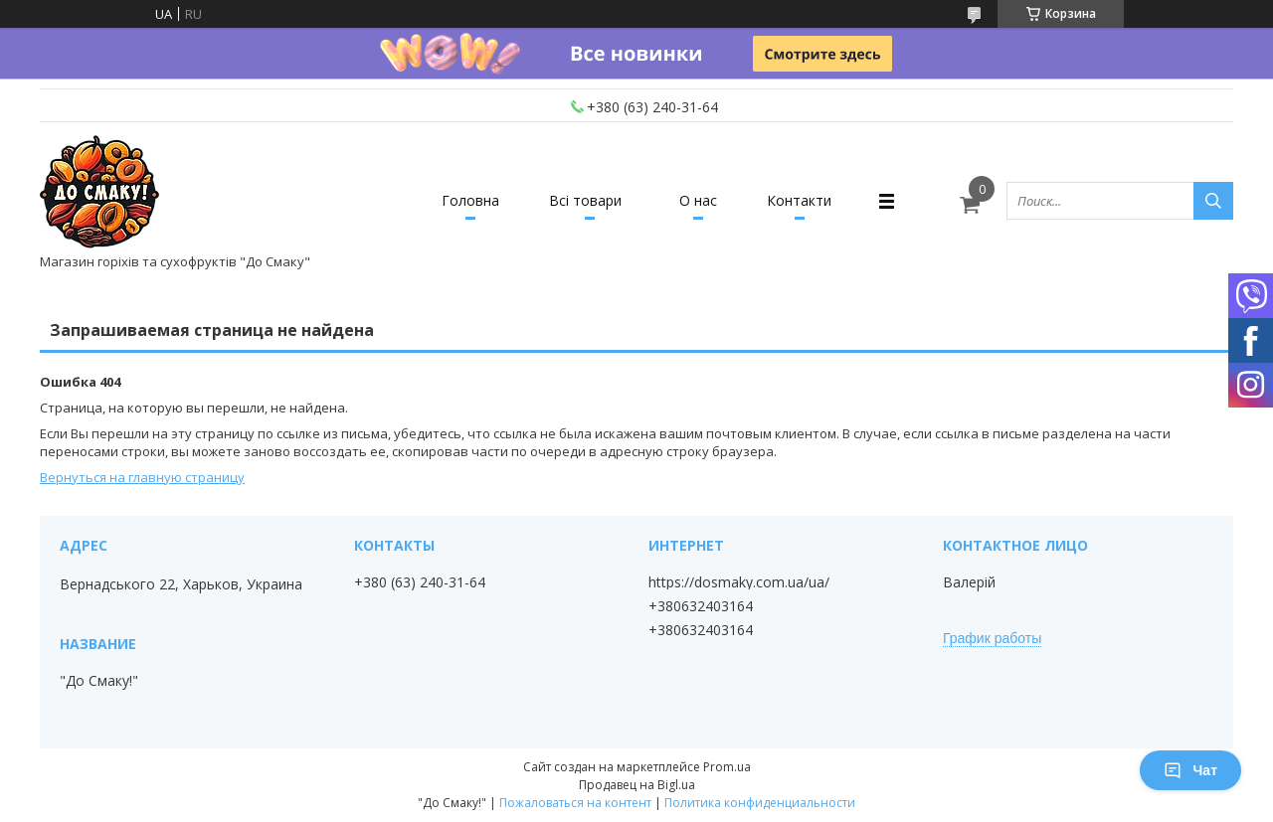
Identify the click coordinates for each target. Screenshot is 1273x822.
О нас (698, 200)
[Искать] (1213, 201)
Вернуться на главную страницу (142, 477)
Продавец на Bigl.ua (637, 784)
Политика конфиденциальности (759, 802)
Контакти (799, 200)
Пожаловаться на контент (575, 802)
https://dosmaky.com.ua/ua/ (738, 582)
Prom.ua (727, 766)
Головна (470, 200)
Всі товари (585, 200)
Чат (1190, 770)
